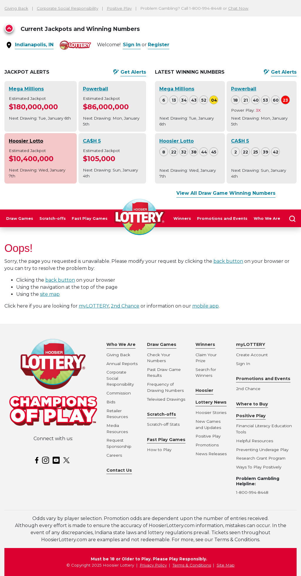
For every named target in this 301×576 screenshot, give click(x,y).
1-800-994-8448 (252, 492)
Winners (182, 218)
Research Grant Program (260, 458)
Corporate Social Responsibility (67, 8)
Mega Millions (26, 89)
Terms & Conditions (192, 565)
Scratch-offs (52, 218)
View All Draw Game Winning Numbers (225, 193)
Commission (118, 393)
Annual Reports (122, 363)
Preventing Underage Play (262, 449)
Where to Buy (252, 404)
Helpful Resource (253, 440)
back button (228, 261)
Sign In (132, 44)
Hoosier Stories (210, 412)
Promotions (207, 445)
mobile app (205, 306)
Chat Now (238, 8)
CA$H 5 (92, 141)
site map (50, 294)
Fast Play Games (90, 218)
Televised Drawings (166, 399)
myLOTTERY (94, 306)
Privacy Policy (153, 565)
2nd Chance (125, 306)
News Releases (211, 453)
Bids (110, 402)
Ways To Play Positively (258, 467)
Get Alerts (133, 72)
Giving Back (16, 8)
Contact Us (119, 470)
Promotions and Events (222, 218)
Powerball (95, 89)
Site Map (226, 565)
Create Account (252, 354)
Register (158, 44)
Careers (114, 455)
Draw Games (19, 218)
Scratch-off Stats (163, 424)
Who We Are (267, 218)
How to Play (159, 449)
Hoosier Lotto (26, 141)
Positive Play (119, 8)
